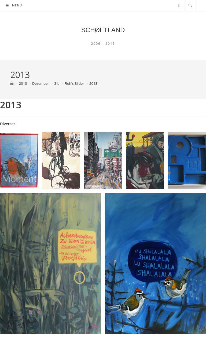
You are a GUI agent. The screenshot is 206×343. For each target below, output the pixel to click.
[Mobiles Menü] (14, 5)
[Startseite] (12, 83)
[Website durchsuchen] (190, 6)
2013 (93, 83)
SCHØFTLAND (103, 30)
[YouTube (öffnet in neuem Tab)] (179, 5)
